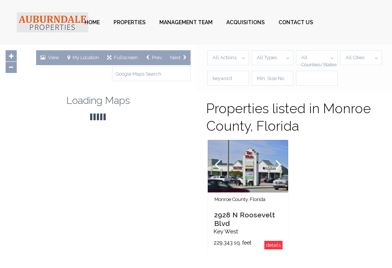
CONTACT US (295, 22)
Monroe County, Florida (239, 199)
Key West (226, 231)
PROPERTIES (130, 22)
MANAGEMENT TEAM (186, 22)
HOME (92, 22)
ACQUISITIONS (245, 22)
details (273, 245)
